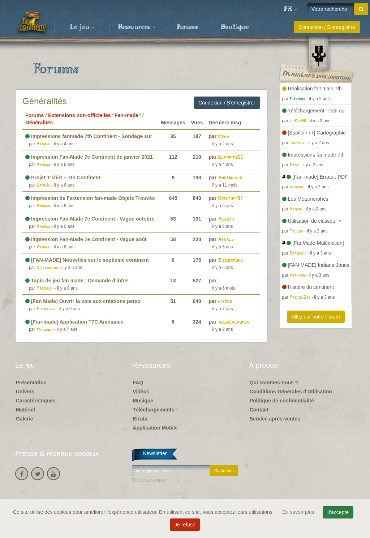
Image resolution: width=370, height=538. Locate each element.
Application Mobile (155, 428)
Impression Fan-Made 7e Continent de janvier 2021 (89, 157)
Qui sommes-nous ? (274, 382)
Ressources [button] (137, 27)
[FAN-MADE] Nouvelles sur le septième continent (87, 260)
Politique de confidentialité (282, 401)
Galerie (24, 419)
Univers (25, 391)
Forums (187, 27)
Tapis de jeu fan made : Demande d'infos (77, 280)
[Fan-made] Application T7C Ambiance (74, 322)
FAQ (138, 382)
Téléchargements (153, 410)
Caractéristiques (36, 401)
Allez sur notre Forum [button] (316, 317)
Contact (259, 410)
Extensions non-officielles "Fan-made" (94, 115)
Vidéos (141, 391)
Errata (140, 419)
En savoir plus (299, 512)
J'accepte (338, 512)
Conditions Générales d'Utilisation (291, 391)
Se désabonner (149, 480)
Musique (143, 401)
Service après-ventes (275, 419)
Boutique (235, 27)
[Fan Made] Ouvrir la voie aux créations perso (83, 301)
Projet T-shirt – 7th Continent (62, 177)
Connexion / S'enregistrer (327, 27)
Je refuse (185, 525)
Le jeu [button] (82, 27)
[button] (290, 9)
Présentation (31, 382)
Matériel (25, 410)
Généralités (44, 101)
